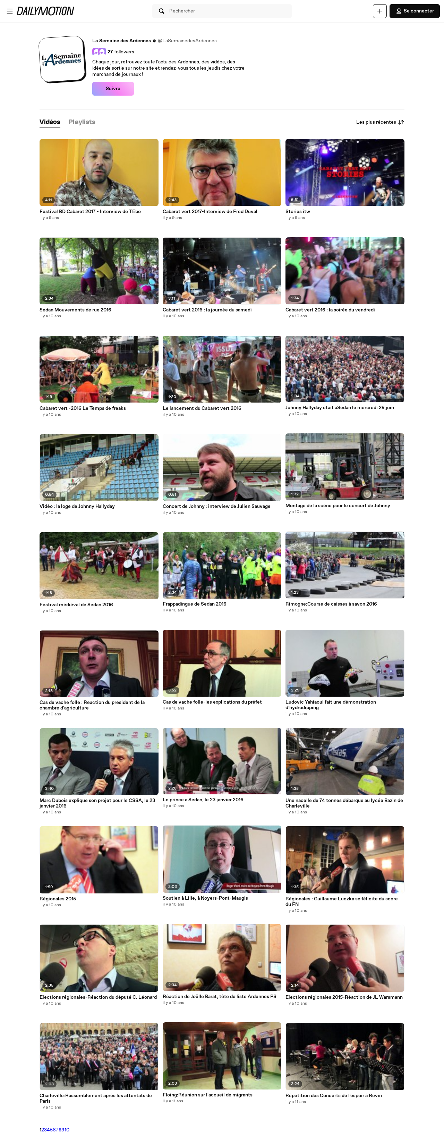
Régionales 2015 (58, 899)
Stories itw (297, 211)
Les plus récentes (380, 122)
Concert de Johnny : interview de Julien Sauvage (217, 506)
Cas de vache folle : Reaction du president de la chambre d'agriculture (92, 705)
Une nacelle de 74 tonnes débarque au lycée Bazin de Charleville (344, 803)
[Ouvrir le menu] (9, 11)
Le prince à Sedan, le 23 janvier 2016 (203, 800)
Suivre (113, 89)
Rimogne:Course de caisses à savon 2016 (331, 604)
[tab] (50, 122)
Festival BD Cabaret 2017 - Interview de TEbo (90, 211)
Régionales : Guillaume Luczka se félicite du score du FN (341, 901)
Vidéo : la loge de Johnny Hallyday (77, 506)
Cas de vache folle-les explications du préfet (212, 702)
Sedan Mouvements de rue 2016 (75, 310)
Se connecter (414, 11)
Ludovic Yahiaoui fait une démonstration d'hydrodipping (330, 705)
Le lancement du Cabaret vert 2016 (202, 408)
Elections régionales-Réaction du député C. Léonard (98, 997)
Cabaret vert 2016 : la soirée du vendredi (330, 310)
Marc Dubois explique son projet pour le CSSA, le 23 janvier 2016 (97, 803)
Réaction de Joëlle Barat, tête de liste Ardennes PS (219, 996)
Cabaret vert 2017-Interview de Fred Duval (210, 211)
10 (67, 1130)
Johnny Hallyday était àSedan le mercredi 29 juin (339, 408)
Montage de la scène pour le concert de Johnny (337, 506)
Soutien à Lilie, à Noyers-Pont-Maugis (205, 898)
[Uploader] (380, 11)
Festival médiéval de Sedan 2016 (76, 605)
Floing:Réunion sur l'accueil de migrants (208, 1095)
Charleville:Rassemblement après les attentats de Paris (96, 1098)
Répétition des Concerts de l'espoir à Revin (333, 1096)
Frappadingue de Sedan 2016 (195, 604)
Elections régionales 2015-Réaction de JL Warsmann (344, 997)
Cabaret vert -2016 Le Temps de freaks (83, 408)
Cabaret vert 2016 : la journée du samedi (207, 310)
